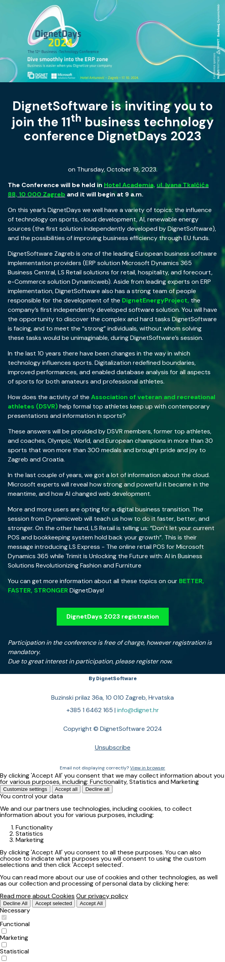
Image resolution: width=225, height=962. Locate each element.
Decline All (15, 903)
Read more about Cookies (37, 896)
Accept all (66, 789)
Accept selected (53, 903)
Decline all (97, 789)
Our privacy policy (102, 896)
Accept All (91, 903)
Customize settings (25, 789)
